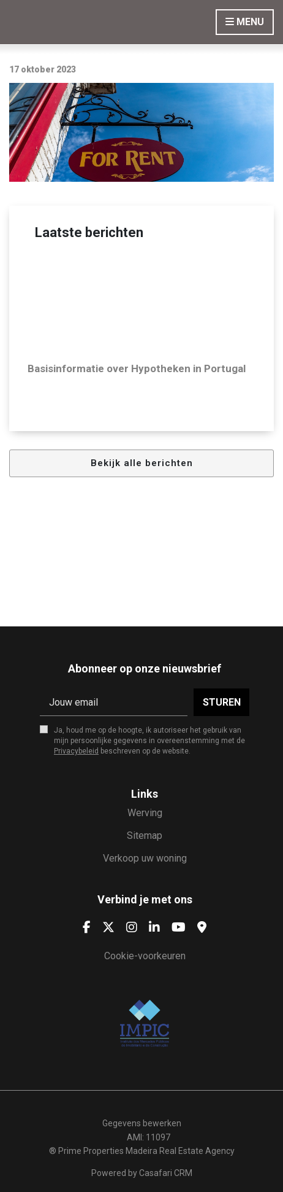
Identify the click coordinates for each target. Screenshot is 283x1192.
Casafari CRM (165, 1173)
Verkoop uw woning (145, 858)
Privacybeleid (76, 751)
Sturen (222, 702)
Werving (144, 813)
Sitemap (144, 835)
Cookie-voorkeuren (145, 956)
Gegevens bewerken (141, 1123)
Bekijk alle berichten (142, 463)
